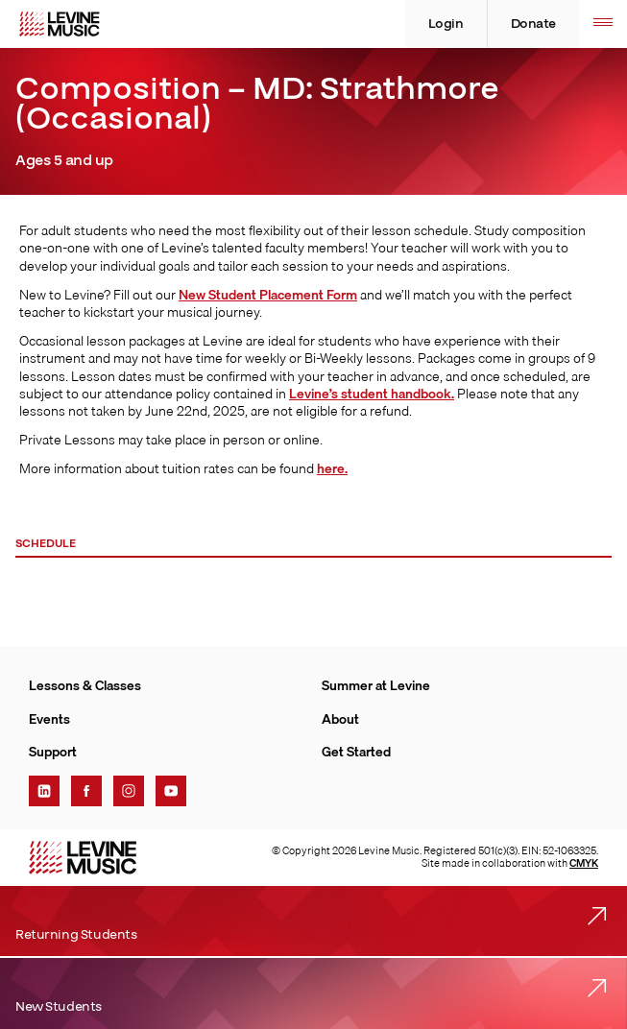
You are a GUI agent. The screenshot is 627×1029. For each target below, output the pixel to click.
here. (332, 468)
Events (49, 719)
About (340, 719)
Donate (533, 24)
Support (53, 751)
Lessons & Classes (85, 685)
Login (446, 24)
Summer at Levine (376, 685)
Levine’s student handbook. (371, 393)
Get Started (356, 751)
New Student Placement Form (268, 294)
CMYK (583, 863)
